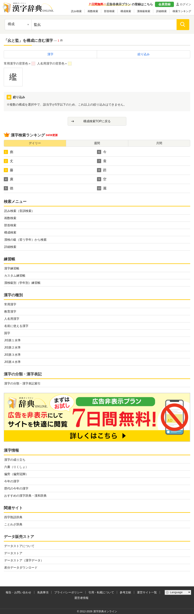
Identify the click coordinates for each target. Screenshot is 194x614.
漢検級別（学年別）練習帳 (22, 282)
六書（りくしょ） (16, 466)
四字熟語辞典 (13, 517)
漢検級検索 (143, 11)
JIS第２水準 (12, 347)
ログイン (185, 4)
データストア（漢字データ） (24, 560)
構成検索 (125, 11)
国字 (7, 333)
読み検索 (76, 11)
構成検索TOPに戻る (97, 121)
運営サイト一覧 (147, 592)
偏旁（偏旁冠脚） (16, 474)
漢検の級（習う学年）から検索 (25, 239)
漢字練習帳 (11, 268)
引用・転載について (101, 592)
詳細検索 (161, 11)
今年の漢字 (11, 481)
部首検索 (109, 11)
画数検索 (93, 11)
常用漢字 (10, 304)
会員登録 (164, 4)
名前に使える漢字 (16, 326)
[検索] (183, 24)
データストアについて (19, 546)
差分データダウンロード (21, 567)
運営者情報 (81, 597)
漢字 (50, 54)
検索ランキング (182, 11)
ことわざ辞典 (13, 524)
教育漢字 (10, 311)
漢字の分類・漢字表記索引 (22, 383)
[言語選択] (178, 592)
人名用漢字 (11, 318)
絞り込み (144, 54)
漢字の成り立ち (14, 459)
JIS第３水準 (12, 354)
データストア (13, 553)
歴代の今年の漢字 (16, 488)
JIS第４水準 (12, 361)
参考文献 (125, 592)
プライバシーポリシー (68, 592)
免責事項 (42, 592)
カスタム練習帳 (14, 275)
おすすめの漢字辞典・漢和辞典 (25, 495)
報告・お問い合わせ (18, 592)
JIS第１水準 (12, 340)
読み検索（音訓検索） (19, 210)
